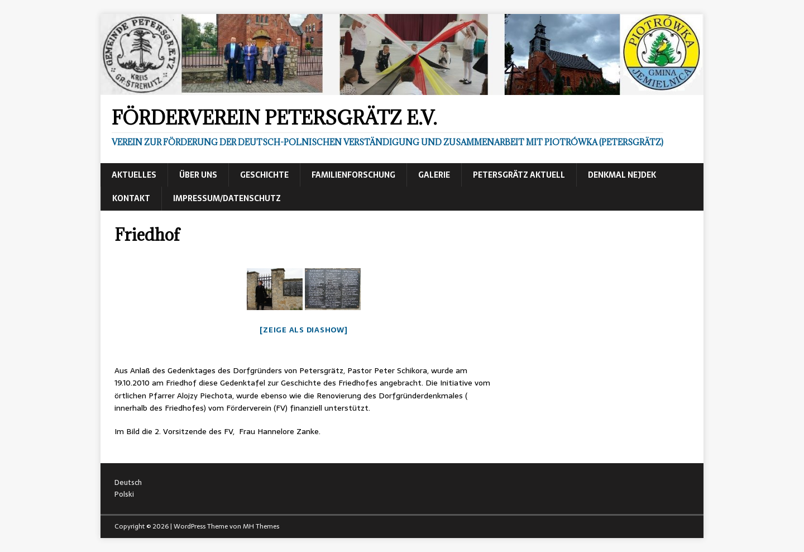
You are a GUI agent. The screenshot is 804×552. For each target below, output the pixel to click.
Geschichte (264, 175)
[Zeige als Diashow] (303, 330)
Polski (124, 494)
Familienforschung (353, 175)
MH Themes (261, 526)
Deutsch (128, 482)
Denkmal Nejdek (622, 175)
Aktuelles (134, 175)
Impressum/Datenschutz (227, 198)
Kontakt (131, 198)
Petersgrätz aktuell (519, 175)
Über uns (198, 175)
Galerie (434, 175)
